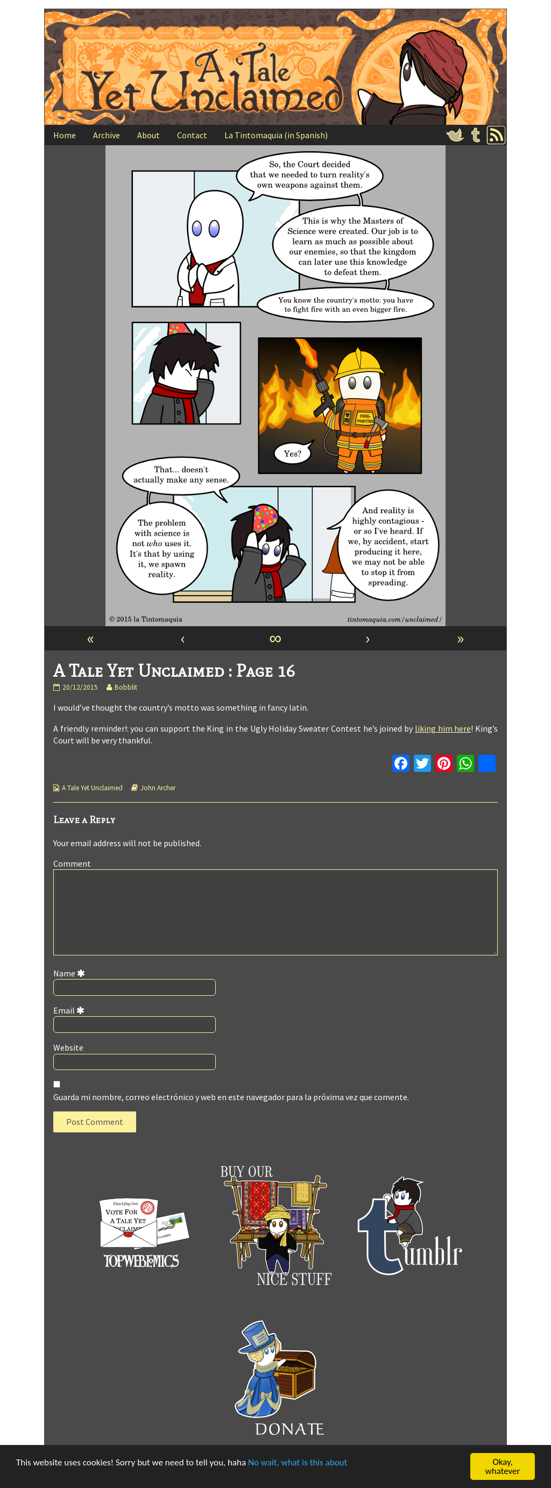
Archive (106, 135)
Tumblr (475, 135)
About (148, 135)
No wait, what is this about (297, 1463)
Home (64, 135)
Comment (72, 863)
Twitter (455, 135)
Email (70, 1010)
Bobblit (125, 687)
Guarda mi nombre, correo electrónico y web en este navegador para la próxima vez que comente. (231, 1097)
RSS (496, 135)
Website (68, 1047)
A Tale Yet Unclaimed (92, 787)
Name (71, 973)
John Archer (157, 787)
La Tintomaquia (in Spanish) (276, 135)
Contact (192, 135)
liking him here (443, 728)
